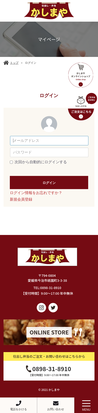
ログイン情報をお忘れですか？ (36, 193)
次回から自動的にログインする (41, 162)
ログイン (49, 183)
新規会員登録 (21, 199)
